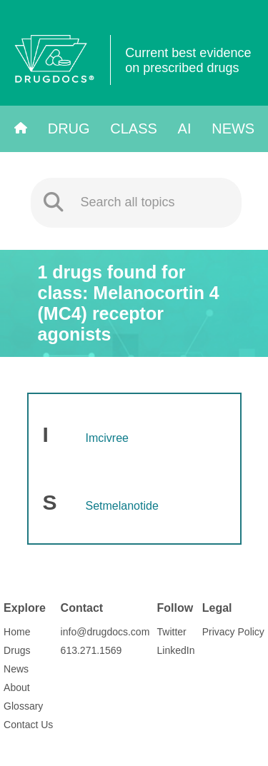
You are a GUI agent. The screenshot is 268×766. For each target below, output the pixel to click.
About (17, 687)
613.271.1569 (91, 650)
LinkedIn (176, 650)
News (233, 128)
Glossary (23, 706)
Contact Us (28, 724)
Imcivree (107, 438)
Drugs (17, 650)
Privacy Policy (233, 632)
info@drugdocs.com (105, 632)
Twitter (172, 632)
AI (185, 128)
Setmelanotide (122, 506)
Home (17, 632)
